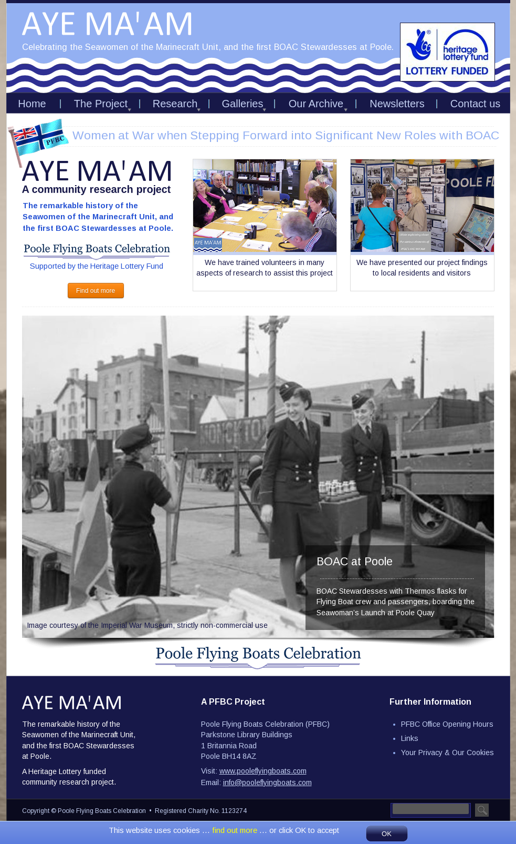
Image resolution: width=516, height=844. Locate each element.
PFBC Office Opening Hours (447, 724)
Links (409, 738)
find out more (235, 830)
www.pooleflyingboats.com (263, 771)
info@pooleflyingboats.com (267, 782)
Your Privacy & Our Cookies (447, 752)
